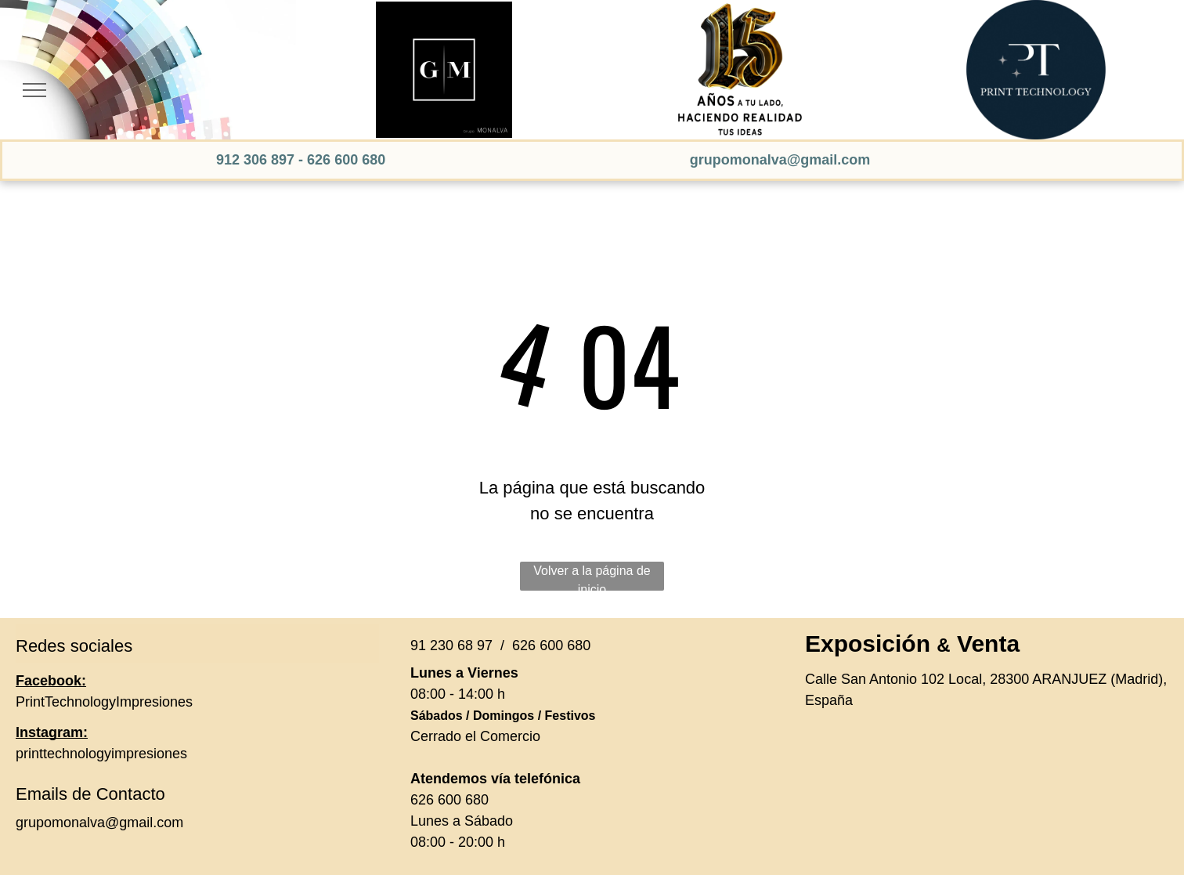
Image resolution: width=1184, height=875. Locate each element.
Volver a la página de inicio (591, 577)
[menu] (34, 90)
